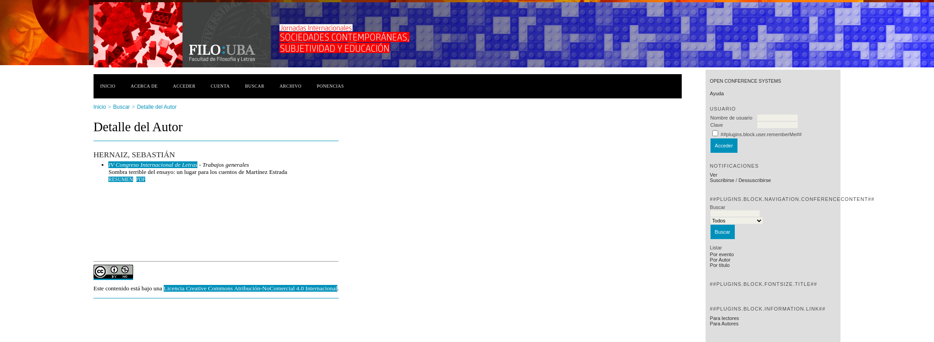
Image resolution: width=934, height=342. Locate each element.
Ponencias (330, 86)
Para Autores (724, 323)
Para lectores (724, 318)
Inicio (108, 86)
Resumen (120, 179)
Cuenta (220, 86)
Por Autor (720, 259)
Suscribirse (722, 180)
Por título (720, 265)
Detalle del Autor (157, 107)
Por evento (722, 254)
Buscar (254, 86)
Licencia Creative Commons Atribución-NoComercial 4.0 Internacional (250, 288)
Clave (717, 125)
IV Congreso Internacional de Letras (152, 164)
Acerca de (144, 86)
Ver (714, 175)
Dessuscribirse (754, 180)
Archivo (291, 86)
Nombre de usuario (732, 117)
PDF (141, 179)
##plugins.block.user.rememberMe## (761, 134)
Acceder (184, 86)
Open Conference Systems (745, 81)
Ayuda (717, 93)
